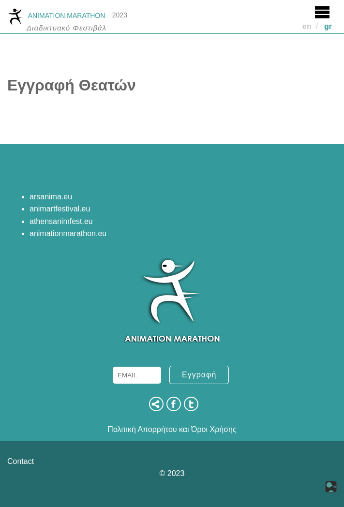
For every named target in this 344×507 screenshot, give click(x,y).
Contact (20, 461)
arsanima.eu (51, 197)
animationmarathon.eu (68, 233)
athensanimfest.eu (61, 221)
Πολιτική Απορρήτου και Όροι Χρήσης (171, 429)
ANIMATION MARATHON (56, 16)
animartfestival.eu (60, 209)
